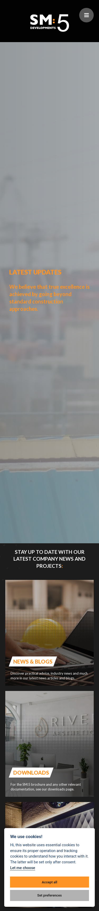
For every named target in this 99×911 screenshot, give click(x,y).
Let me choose (22, 868)
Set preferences (49, 895)
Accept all (49, 882)
